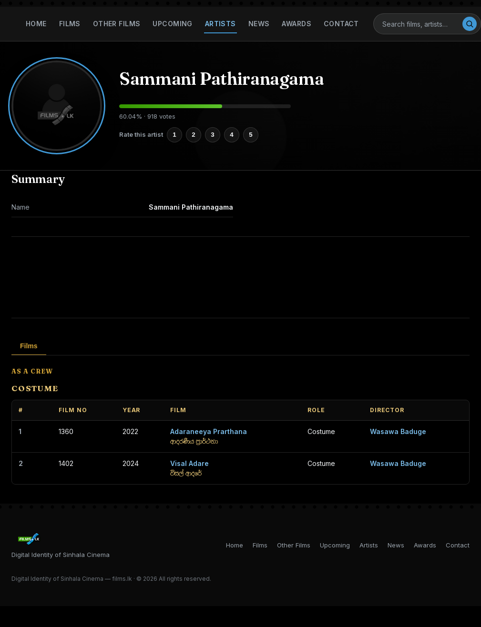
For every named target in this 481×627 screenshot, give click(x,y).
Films (70, 24)
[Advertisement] (240, 277)
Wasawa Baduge (398, 431)
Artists (220, 24)
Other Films (117, 24)
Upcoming (172, 24)
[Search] (421, 24)
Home (36, 24)
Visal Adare (189, 463)
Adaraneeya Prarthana (208, 431)
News (259, 24)
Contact (341, 24)
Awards (296, 24)
